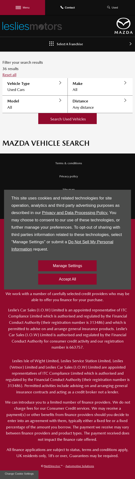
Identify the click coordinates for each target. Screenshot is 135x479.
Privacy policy (68, 176)
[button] (35, 87)
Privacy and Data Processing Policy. (75, 212)
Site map (69, 189)
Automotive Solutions (79, 466)
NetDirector (52, 466)
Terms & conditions (68, 163)
